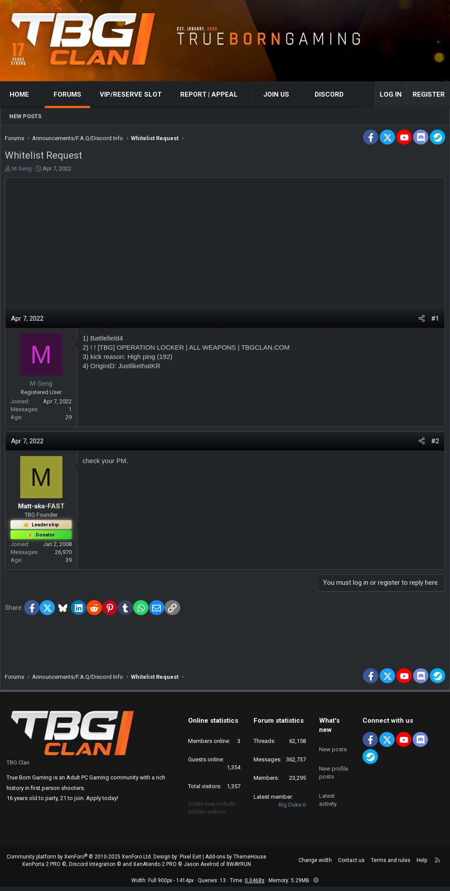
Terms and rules (390, 865)
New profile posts (333, 769)
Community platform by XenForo (79, 861)
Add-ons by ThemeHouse (235, 861)
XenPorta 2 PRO (41, 869)
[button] (37, 94)
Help (422, 865)
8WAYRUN (238, 869)
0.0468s (255, 885)
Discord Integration (92, 869)
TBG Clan (18, 767)
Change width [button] (315, 865)
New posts (25, 116)
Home (19, 94)
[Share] (419, 321)
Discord (329, 94)
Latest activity (328, 793)
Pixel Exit (190, 861)
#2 (433, 443)
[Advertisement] (225, 245)
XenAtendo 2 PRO (155, 869)
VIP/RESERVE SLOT (131, 94)
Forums (67, 94)
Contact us (351, 865)
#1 (433, 321)
